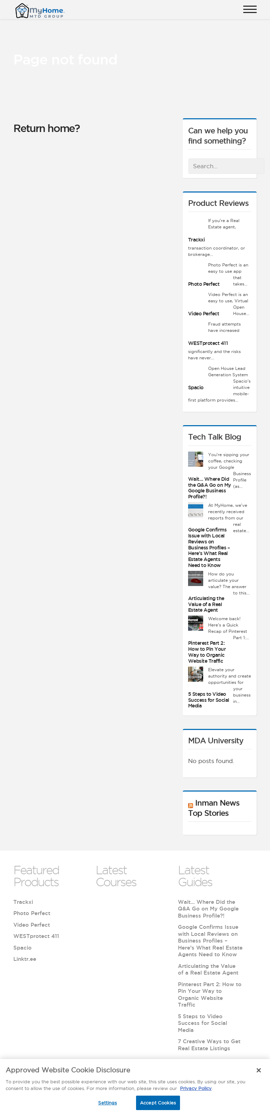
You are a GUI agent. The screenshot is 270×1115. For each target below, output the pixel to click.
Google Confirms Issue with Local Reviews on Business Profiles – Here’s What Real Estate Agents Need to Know (209, 547)
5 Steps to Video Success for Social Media (208, 700)
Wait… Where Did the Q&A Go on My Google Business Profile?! (209, 487)
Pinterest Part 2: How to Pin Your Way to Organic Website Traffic (207, 651)
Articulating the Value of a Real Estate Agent (206, 604)
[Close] (258, 1073)
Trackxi (196, 239)
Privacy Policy (196, 1091)
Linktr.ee (24, 959)
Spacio (196, 387)
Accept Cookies (158, 1105)
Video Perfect (203, 313)
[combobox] (226, 166)
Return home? (46, 128)
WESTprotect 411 (208, 343)
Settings (107, 1105)
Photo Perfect (204, 284)
